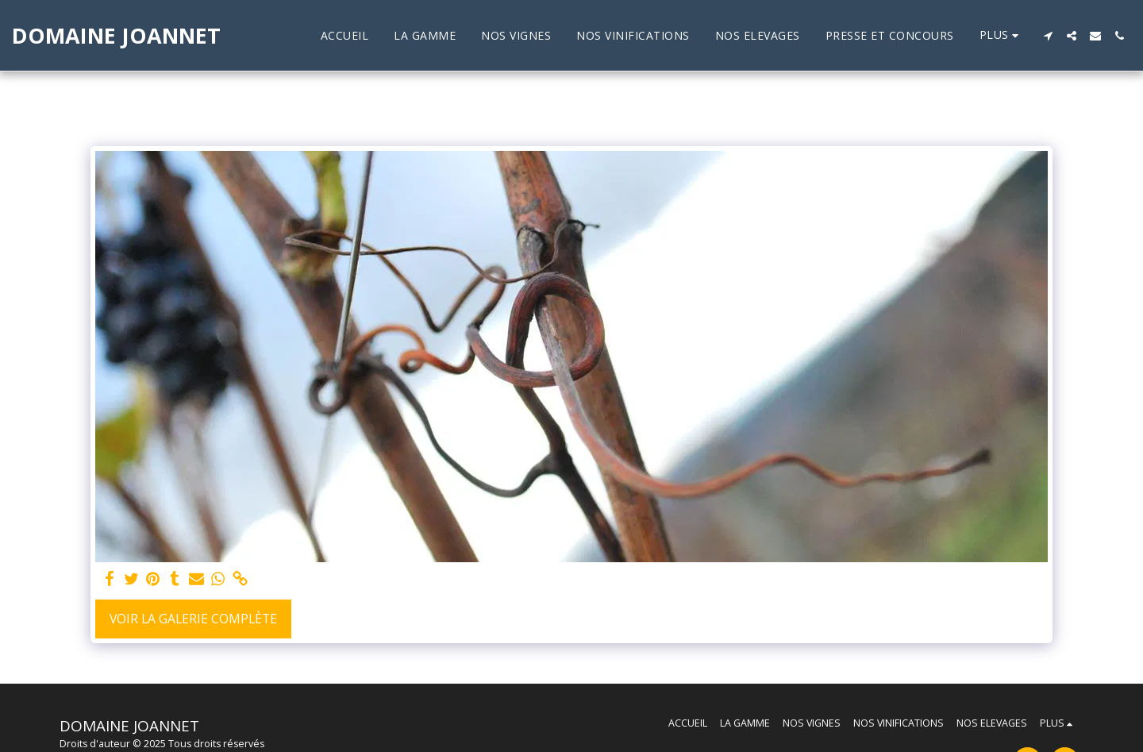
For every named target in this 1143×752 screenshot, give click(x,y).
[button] (1048, 35)
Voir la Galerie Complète (193, 618)
